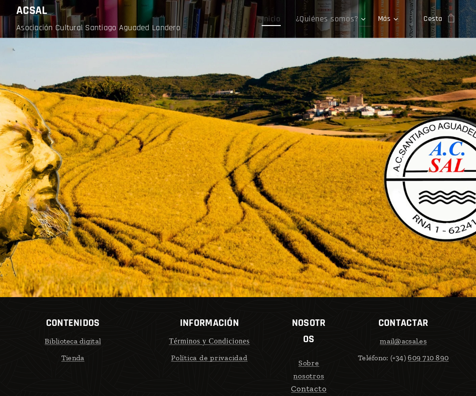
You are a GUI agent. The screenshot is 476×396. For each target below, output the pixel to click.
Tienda (73, 357)
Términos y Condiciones (209, 341)
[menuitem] (281, 19)
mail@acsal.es (403, 341)
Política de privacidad (209, 357)
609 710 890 (428, 357)
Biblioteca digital (73, 341)
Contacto (308, 388)
